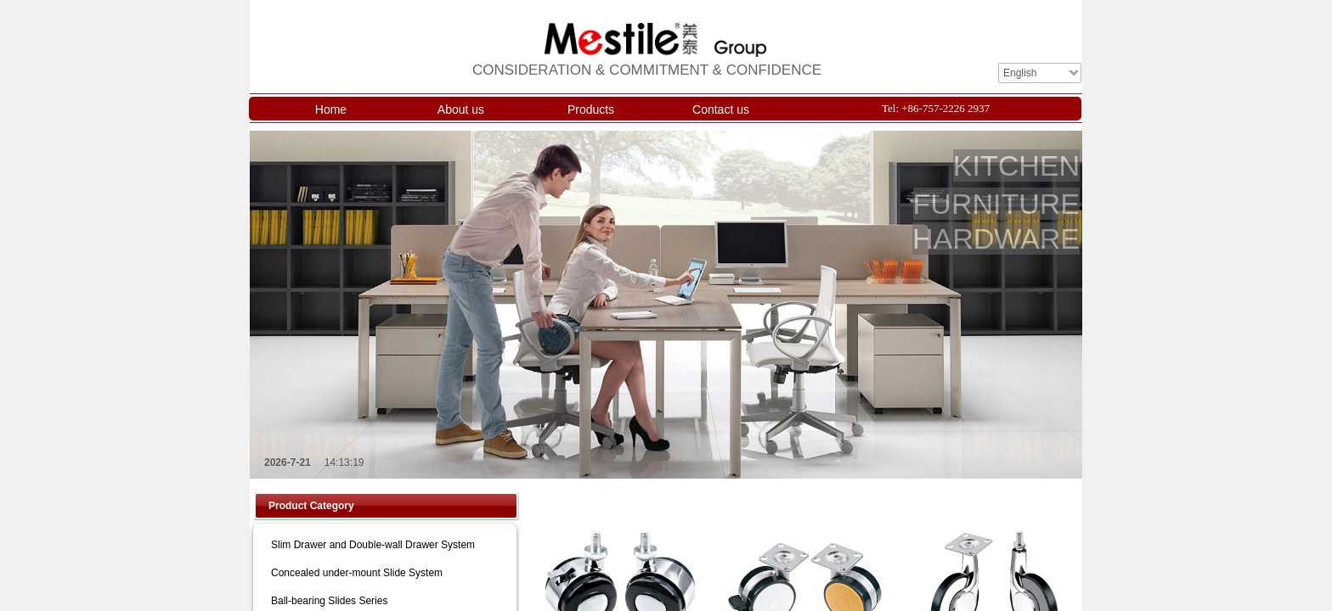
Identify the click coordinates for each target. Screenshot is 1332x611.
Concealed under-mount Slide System (357, 573)
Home (331, 109)
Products (590, 109)
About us (460, 109)
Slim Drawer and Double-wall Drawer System (373, 545)
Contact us (720, 109)
